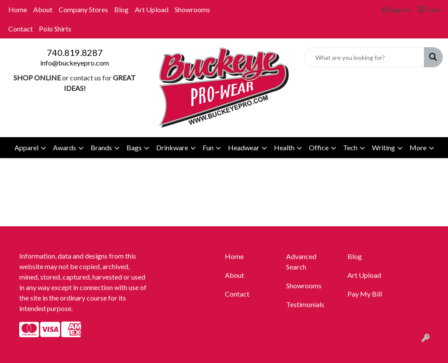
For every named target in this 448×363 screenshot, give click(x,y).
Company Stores (83, 9)
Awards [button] (64, 147)
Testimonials (305, 304)
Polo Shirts (55, 28)
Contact (20, 28)
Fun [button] (208, 147)
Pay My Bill (364, 294)
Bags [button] (134, 147)
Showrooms (192, 9)
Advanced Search (301, 261)
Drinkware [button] (172, 147)
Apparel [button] (26, 147)
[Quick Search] (364, 57)
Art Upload (151, 9)
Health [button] (284, 147)
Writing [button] (383, 147)
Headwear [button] (243, 147)
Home (17, 9)
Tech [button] (350, 147)
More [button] (418, 147)
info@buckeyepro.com (74, 63)
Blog (121, 9)
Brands (101, 147)
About (42, 9)
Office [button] (319, 147)
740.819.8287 (75, 52)
